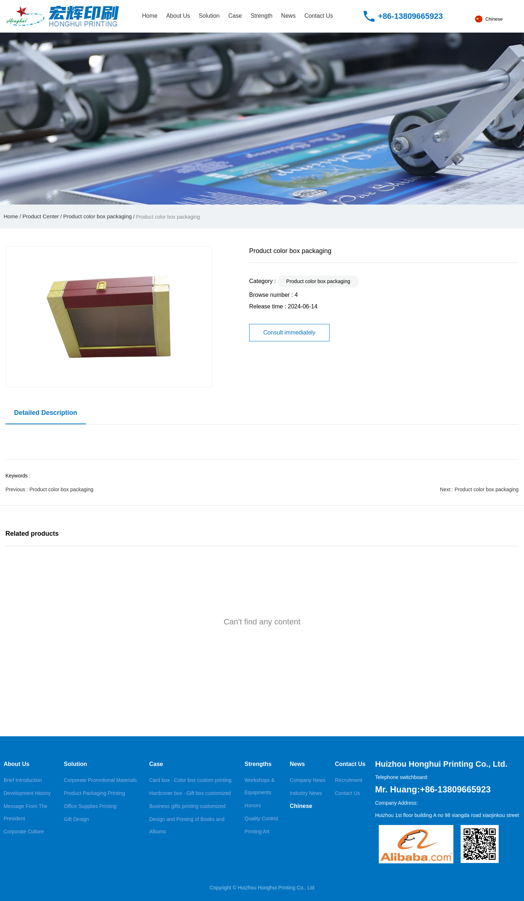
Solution (209, 16)
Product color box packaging (97, 216)
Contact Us (318, 16)
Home (150, 16)
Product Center (40, 216)
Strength (261, 16)
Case (235, 16)
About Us (178, 16)
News (288, 16)
